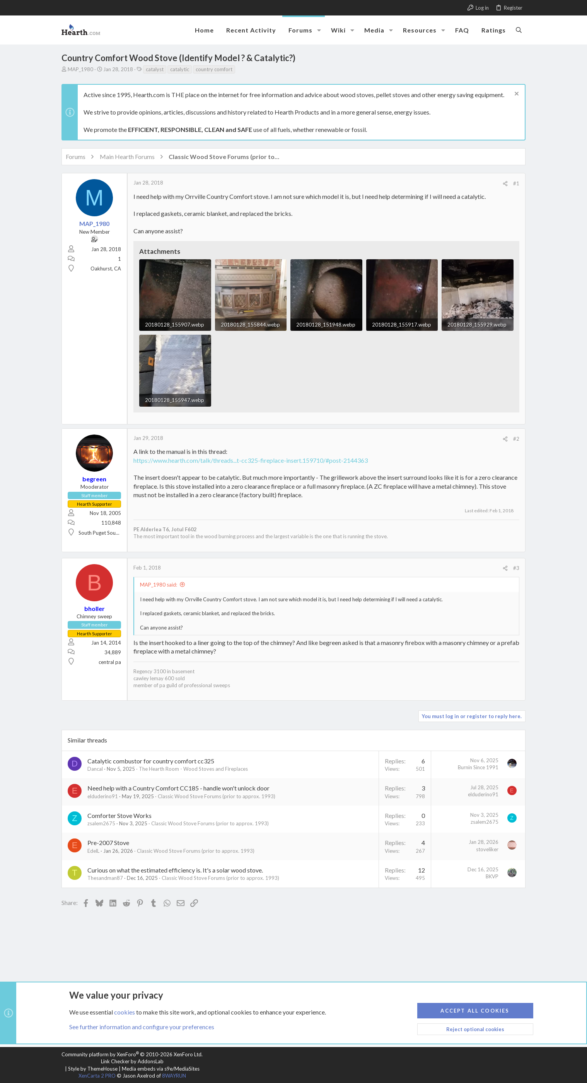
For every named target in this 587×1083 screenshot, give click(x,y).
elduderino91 (102, 796)
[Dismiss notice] (515, 95)
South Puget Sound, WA (105, 533)
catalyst (155, 69)
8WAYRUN (174, 1076)
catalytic (179, 69)
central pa (110, 662)
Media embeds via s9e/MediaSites (161, 1069)
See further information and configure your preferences (141, 1026)
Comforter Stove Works (119, 815)
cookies (124, 1011)
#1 (516, 183)
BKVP (492, 876)
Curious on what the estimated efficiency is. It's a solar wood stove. (175, 870)
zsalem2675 (101, 823)
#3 (516, 568)
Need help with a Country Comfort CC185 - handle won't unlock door (178, 788)
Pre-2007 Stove (108, 842)
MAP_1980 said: (158, 585)
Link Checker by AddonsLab (132, 1061)
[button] (319, 30)
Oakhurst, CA (105, 268)
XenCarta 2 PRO (97, 1076)
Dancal (95, 769)
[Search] (519, 29)
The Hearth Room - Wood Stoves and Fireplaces (193, 769)
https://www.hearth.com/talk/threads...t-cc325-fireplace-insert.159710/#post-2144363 (250, 460)
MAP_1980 (80, 69)
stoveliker (487, 849)
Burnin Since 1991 (478, 767)
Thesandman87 (105, 878)
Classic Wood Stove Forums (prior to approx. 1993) (216, 796)
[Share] (505, 183)
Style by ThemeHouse (93, 1069)
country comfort (214, 69)
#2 (516, 439)
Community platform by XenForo (132, 1054)
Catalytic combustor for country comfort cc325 (150, 761)
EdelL (93, 851)
